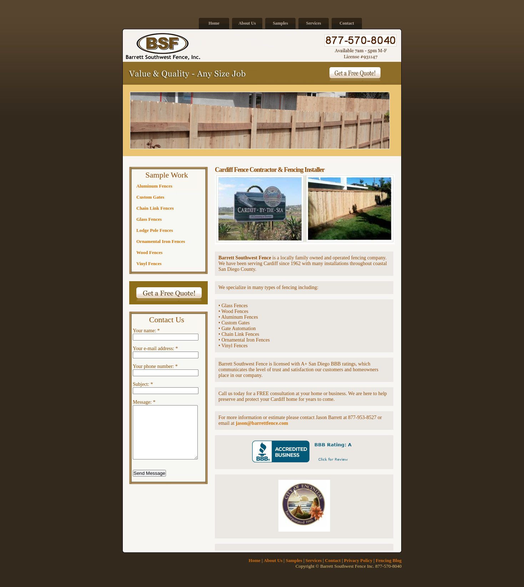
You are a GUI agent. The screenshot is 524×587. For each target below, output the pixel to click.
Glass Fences (149, 219)
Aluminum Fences (154, 186)
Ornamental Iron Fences (160, 241)
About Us (247, 23)
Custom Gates (150, 197)
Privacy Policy (358, 560)
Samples (280, 23)
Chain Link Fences (155, 208)
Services (313, 23)
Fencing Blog (389, 560)
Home (214, 23)
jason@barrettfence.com (262, 423)
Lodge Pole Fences (154, 230)
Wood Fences (149, 252)
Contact (346, 23)
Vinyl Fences (149, 263)
